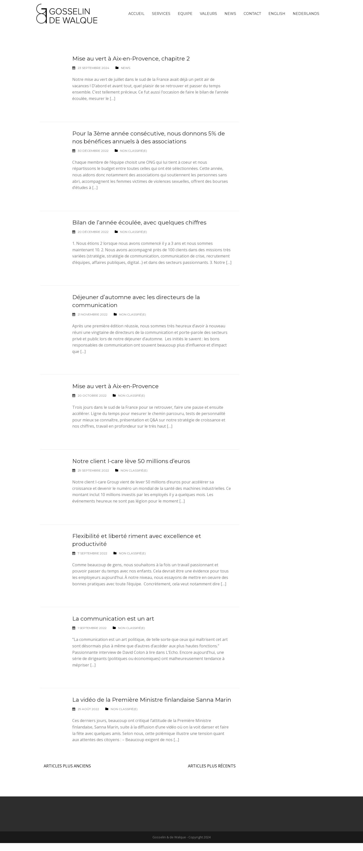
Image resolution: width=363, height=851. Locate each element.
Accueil (136, 13)
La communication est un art (115, 618)
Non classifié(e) (133, 151)
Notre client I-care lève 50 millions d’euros (133, 461)
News (230, 13)
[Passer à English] (277, 13)
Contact (252, 13)
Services (161, 13)
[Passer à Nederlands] (306, 13)
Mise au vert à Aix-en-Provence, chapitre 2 (133, 58)
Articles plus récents (212, 774)
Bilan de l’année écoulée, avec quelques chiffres (142, 222)
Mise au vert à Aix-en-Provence (117, 386)
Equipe (185, 13)
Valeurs (208, 13)
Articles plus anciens (67, 774)
